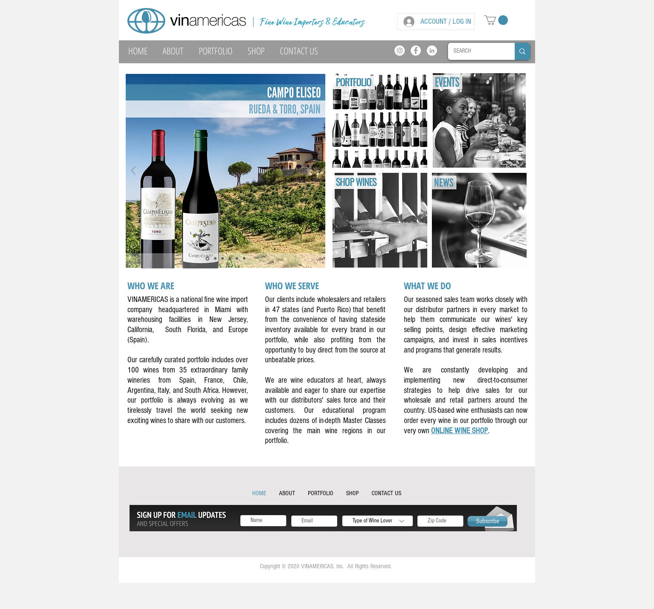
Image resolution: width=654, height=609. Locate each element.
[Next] (318, 171)
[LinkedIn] (432, 50)
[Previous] (133, 171)
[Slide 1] (222, 258)
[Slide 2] (229, 258)
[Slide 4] (207, 258)
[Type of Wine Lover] (377, 521)
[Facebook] (416, 50)
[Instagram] (400, 50)
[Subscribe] (487, 521)
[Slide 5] (237, 258)
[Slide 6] (215, 258)
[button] (496, 20)
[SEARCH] (475, 51)
